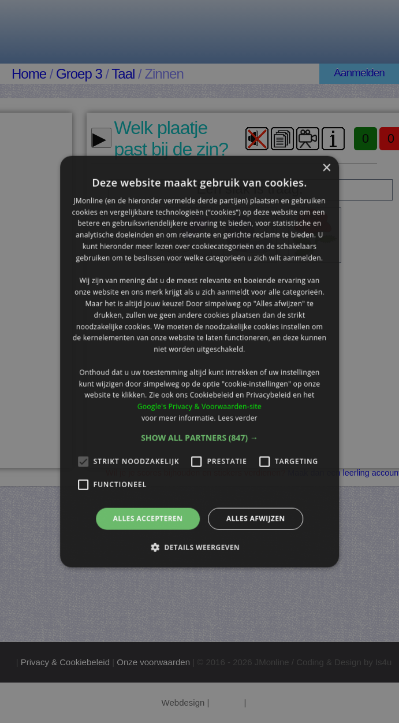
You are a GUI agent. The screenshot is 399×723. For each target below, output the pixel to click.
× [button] (326, 168)
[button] (199, 437)
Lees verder (238, 418)
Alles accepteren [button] (148, 518)
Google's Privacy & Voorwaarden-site (199, 406)
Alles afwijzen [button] (255, 518)
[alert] (199, 361)
